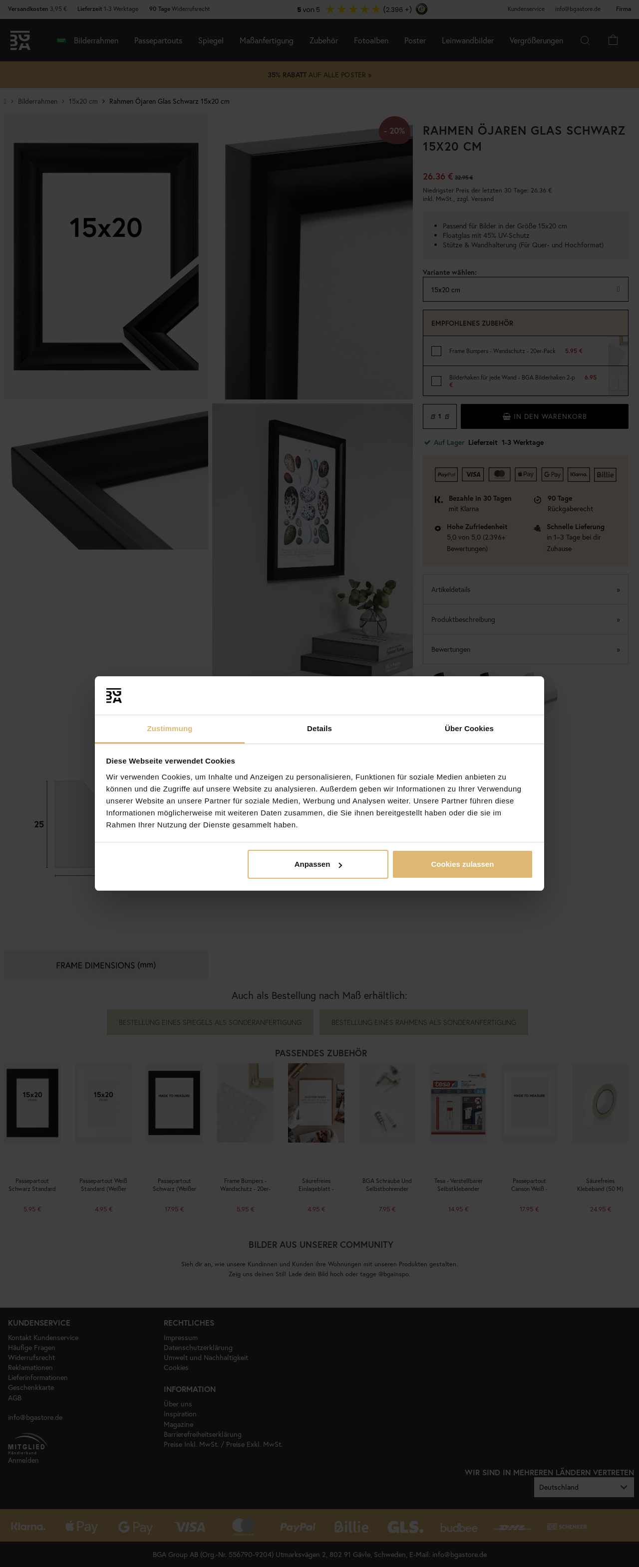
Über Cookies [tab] (469, 728)
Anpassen (318, 864)
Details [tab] (319, 728)
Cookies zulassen (462, 864)
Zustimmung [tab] (170, 728)
